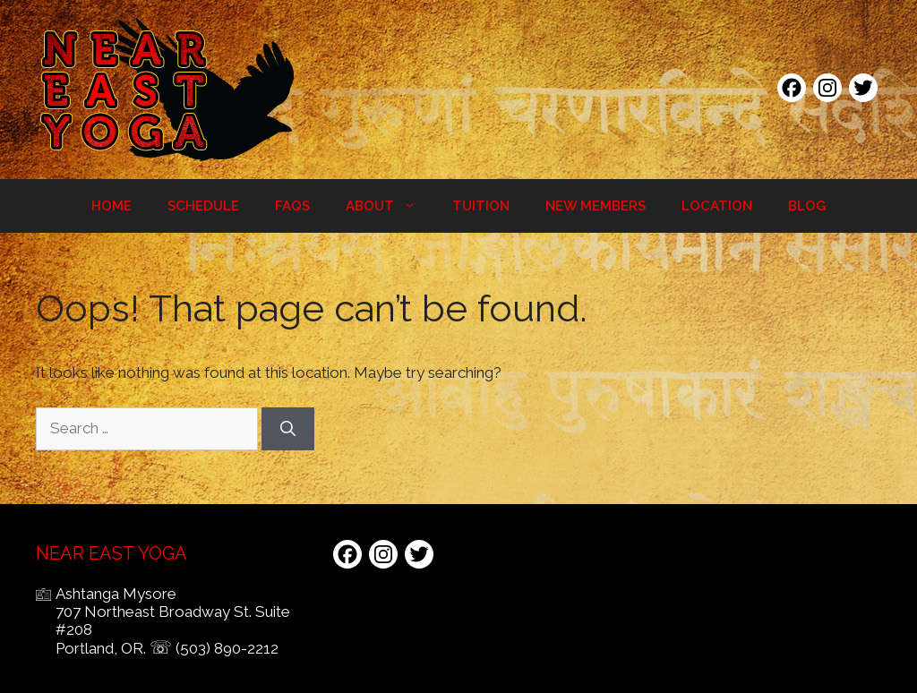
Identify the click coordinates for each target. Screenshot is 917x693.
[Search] (287, 428)
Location (716, 206)
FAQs (292, 206)
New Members (595, 206)
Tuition (481, 206)
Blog (807, 206)
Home (111, 206)
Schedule (203, 206)
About (390, 206)
